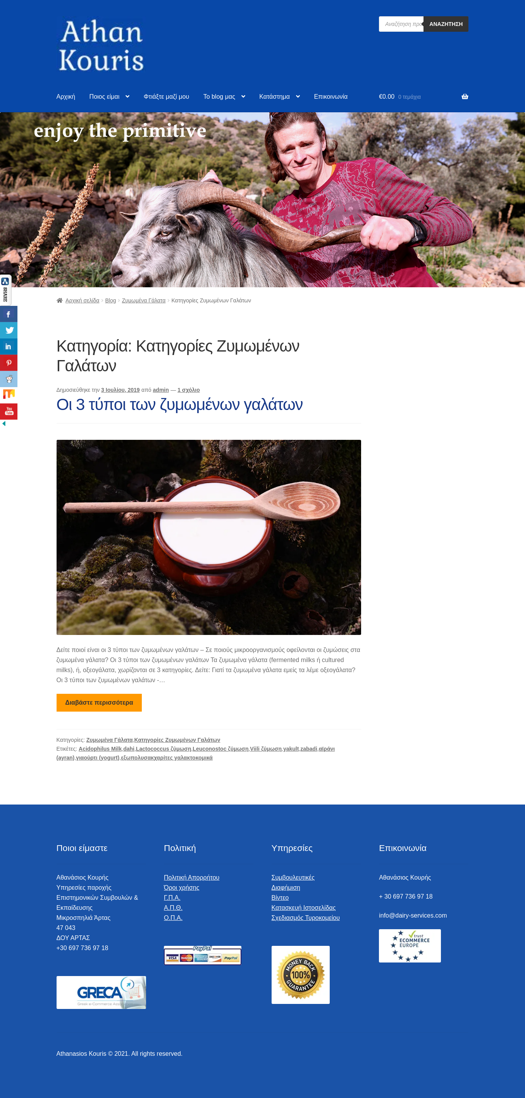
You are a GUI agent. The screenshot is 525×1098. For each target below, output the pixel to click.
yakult (291, 749)
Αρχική (66, 96)
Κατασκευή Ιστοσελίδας (304, 907)
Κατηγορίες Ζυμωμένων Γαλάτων (177, 740)
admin (161, 390)
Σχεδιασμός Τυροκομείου (306, 917)
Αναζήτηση (446, 24)
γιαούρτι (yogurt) (97, 758)
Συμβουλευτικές (293, 877)
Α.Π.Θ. (173, 907)
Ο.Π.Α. (173, 917)
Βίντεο (280, 897)
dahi (128, 749)
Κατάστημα (274, 96)
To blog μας (219, 96)
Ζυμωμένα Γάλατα (144, 300)
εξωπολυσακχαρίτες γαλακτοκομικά (167, 758)
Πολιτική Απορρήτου (191, 877)
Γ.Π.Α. (172, 897)
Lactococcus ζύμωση (163, 749)
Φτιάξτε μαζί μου (166, 96)
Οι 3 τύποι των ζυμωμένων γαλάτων (180, 404)
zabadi (308, 749)
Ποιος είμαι (105, 96)
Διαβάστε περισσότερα (99, 702)
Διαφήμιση (286, 887)
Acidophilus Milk (100, 749)
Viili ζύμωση (266, 749)
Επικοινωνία (331, 96)
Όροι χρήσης (181, 887)
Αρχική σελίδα (82, 300)
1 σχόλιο (188, 390)
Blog (110, 300)
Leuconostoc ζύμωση (220, 749)
